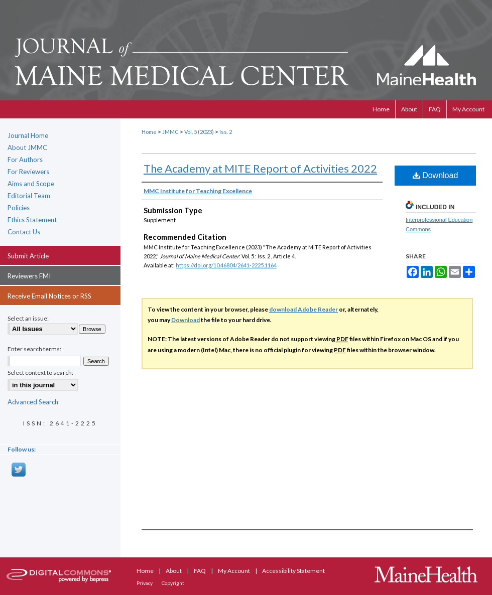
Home (149, 131)
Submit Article (28, 256)
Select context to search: (40, 372)
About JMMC (27, 147)
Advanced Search (33, 402)
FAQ (200, 570)
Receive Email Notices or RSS (49, 296)
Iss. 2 (225, 131)
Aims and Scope (31, 184)
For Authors (25, 160)
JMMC (170, 131)
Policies (19, 208)
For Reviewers (28, 172)
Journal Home (28, 135)
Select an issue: (28, 318)
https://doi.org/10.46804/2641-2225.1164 (226, 265)
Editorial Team (29, 196)
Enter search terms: (34, 349)
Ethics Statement (32, 220)
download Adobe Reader (303, 309)
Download (435, 175)
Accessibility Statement (293, 570)
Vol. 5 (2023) (199, 131)
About (174, 570)
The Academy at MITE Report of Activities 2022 (260, 168)
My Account (234, 570)
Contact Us (24, 232)
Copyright (173, 583)
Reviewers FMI (29, 276)
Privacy (145, 583)
